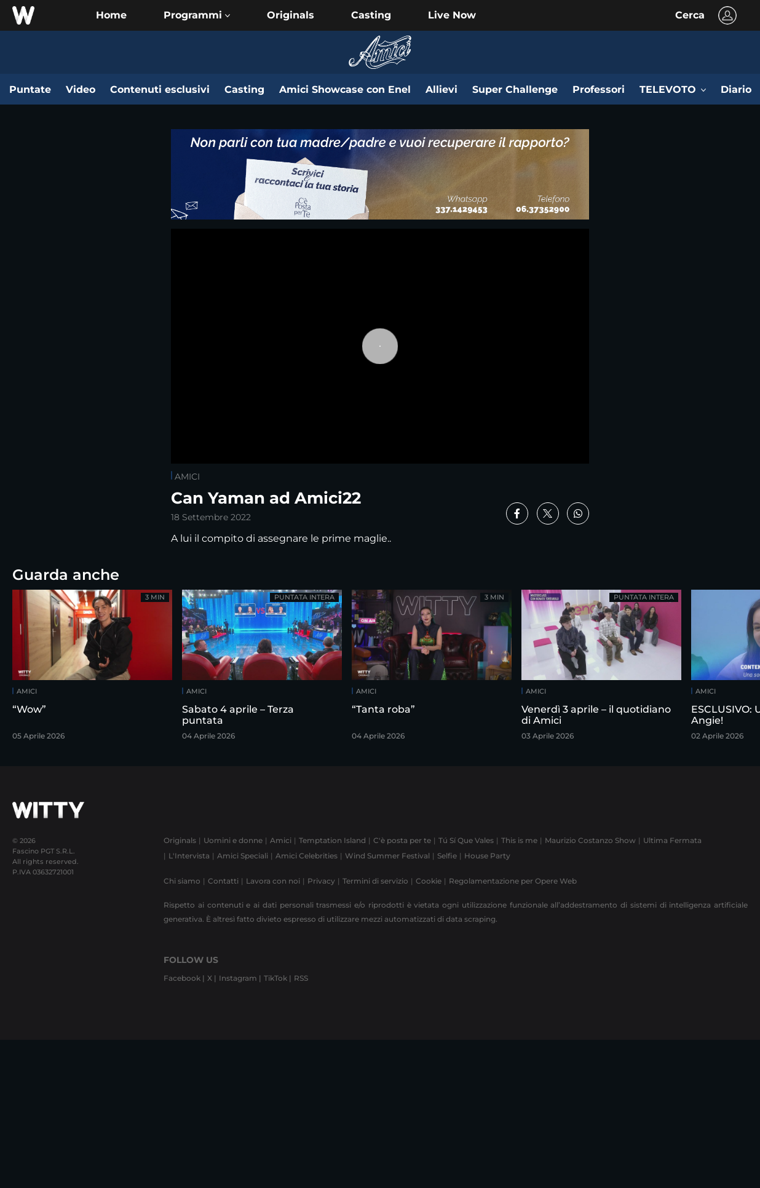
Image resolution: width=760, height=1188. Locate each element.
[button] (197, 15)
